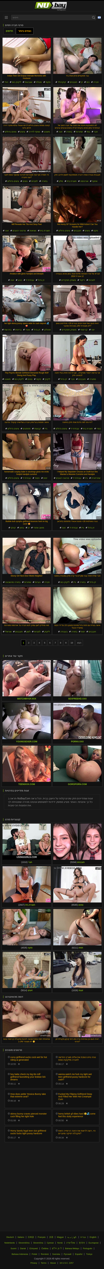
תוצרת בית (72, 181)
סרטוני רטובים (19, 230)
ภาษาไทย (70, 1243)
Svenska (56, 1254)
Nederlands (9, 1243)
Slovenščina (24, 1243)
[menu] (6, 17)
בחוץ (21, 527)
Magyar (60, 1237)
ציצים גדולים (10, 131)
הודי (6, 82)
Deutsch (10, 1237)
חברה (96, 82)
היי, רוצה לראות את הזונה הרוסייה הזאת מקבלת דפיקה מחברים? (77, 1132)
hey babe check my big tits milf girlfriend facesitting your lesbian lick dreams (28, 1077)
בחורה (69, 131)
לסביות (34, 181)
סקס (95, 230)
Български (94, 1243)
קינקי (13, 527)
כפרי (98, 428)
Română (45, 1254)
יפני (93, 329)
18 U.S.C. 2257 (67, 1263)
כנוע (20, 280)
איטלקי (47, 329)
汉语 (51, 1237)
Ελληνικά (34, 1248)
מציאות (33, 230)
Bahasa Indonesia (20, 1254)
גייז (46, 428)
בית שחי (7, 329)
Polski (34, 1254)
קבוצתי (37, 428)
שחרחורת (95, 478)
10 (72, 643)
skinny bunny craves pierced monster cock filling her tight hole (28, 1115)
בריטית (18, 329)
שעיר (27, 329)
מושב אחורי (38, 527)
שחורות (79, 131)
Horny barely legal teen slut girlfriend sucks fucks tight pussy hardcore (28, 1132)
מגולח (39, 82)
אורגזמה (84, 181)
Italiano (21, 1237)
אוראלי (8, 631)
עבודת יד (30, 280)
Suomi (13, 1248)
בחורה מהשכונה (12, 582)
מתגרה (92, 379)
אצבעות (28, 82)
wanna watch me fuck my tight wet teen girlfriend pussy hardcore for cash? (75, 1077)
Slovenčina (38, 1243)
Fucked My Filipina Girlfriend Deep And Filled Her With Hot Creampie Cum (75, 1097)
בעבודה (64, 631)
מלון (61, 181)
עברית (83, 1237)
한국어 (82, 1243)
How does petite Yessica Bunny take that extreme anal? (28, 1095)
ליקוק (47, 379)
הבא (79, 643)
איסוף (94, 181)
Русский (67, 1254)
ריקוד (82, 280)
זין (82, 82)
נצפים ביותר (24, 31)
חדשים (9, 31)
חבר (96, 131)
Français (42, 1237)
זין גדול (41, 280)
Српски (50, 1243)
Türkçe (89, 1254)
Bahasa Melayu (72, 1248)
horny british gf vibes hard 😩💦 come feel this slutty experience (76, 1115)
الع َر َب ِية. (72, 1237)
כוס (88, 82)
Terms (43, 1263)
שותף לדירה (34, 131)
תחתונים (26, 428)
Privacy (33, 1263)
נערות (38, 582)
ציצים (22, 131)
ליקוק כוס (16, 82)
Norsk (60, 1243)
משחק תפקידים (68, 280)
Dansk (23, 1248)
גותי (88, 131)
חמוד (37, 478)
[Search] (93, 17)
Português (87, 1248)
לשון (28, 631)
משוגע (47, 131)
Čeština (44, 1248)
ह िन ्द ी (56, 1248)
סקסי (48, 82)
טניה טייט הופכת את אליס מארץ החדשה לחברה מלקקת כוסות (77, 1058)
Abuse (53, 1263)
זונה (60, 131)
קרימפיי (84, 329)
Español (78, 1254)
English (93, 1237)
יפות (45, 478)
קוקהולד (62, 82)
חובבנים (73, 82)
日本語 (31, 1237)
